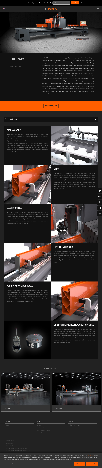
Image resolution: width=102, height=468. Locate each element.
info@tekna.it (40, 427)
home (11, 66)
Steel (20, 66)
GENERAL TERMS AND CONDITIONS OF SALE (17, 448)
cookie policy (90, 455)
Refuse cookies (80, 463)
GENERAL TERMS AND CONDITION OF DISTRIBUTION (18, 450)
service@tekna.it (41, 432)
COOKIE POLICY (9, 445)
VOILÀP (7, 425)
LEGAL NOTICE (9, 443)
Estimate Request (51, 106)
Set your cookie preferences (12, 463)
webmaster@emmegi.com (43, 430)
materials (16, 66)
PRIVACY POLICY (10, 440)
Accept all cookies (91, 463)
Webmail (39, 425)
